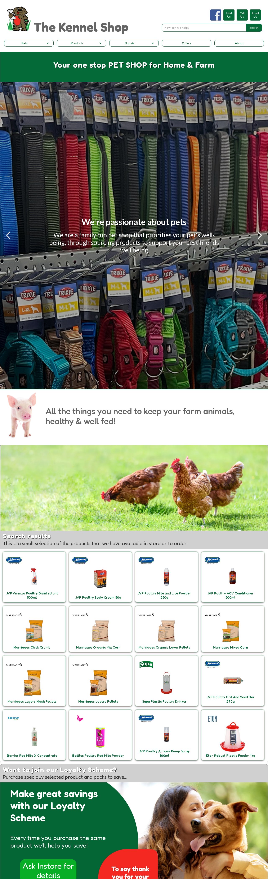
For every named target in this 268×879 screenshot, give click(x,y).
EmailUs (255, 15)
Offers (186, 43)
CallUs (242, 15)
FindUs (229, 15)
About (239, 43)
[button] (28, 43)
